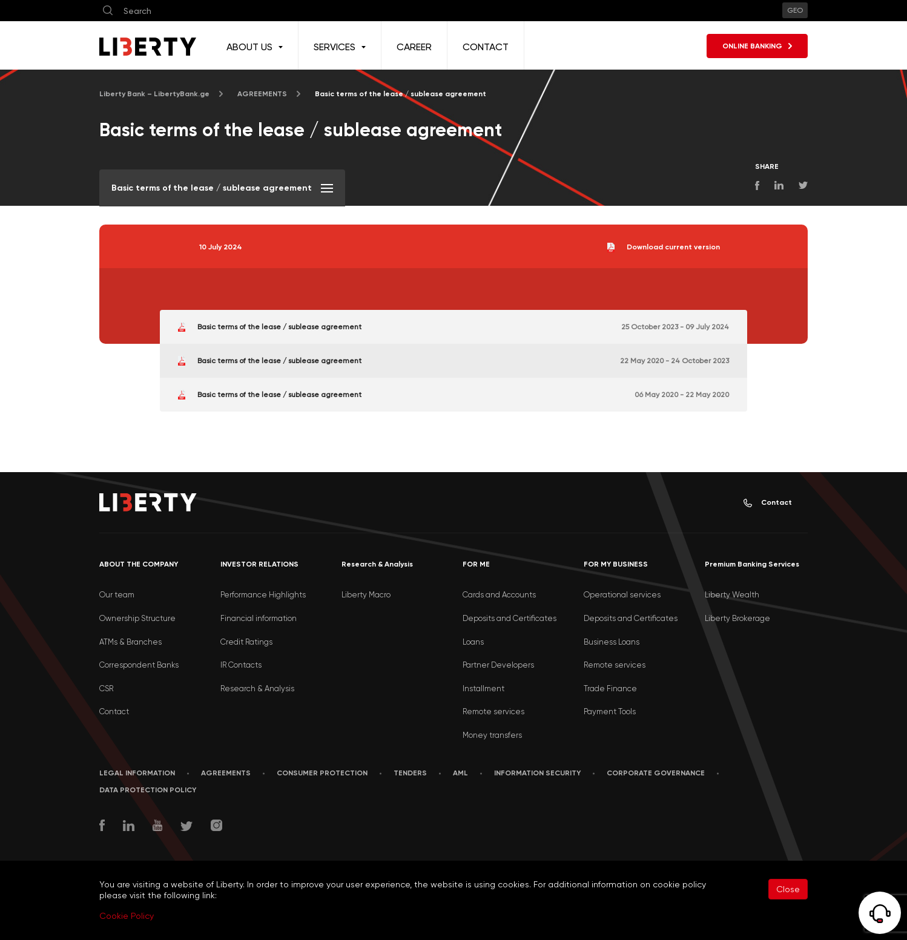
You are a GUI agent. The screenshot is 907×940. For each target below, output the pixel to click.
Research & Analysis (257, 688)
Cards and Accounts (499, 594)
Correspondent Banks (139, 664)
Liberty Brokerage (737, 618)
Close (788, 889)
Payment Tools (610, 711)
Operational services (622, 594)
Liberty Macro (366, 594)
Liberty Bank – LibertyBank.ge (154, 94)
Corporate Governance (656, 773)
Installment (483, 688)
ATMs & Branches (130, 641)
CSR (106, 688)
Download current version (663, 247)
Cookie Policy (126, 916)
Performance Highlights (263, 594)
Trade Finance (610, 688)
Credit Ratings (246, 641)
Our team (116, 594)
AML (460, 773)
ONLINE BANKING (757, 46)
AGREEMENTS (262, 94)
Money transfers (492, 735)
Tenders (410, 773)
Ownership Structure (137, 618)
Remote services (493, 711)
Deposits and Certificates (509, 618)
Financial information (258, 618)
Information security (537, 773)
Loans (473, 641)
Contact (768, 502)
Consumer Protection (322, 773)
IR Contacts (241, 664)
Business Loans (611, 641)
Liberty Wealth (732, 594)
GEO (795, 10)
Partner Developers (498, 664)
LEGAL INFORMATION (137, 773)
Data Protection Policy (147, 790)
